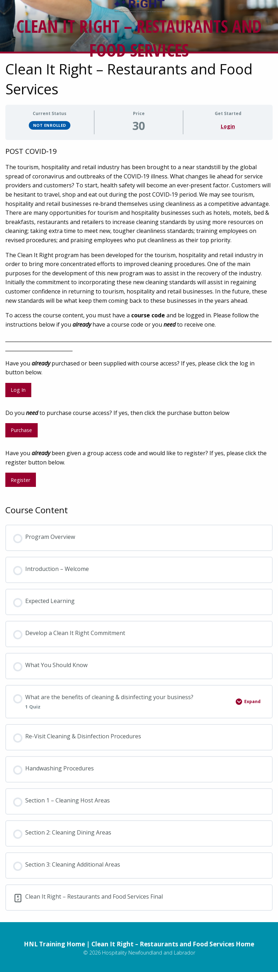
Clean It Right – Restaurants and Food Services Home (172, 944)
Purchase (21, 430)
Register (20, 480)
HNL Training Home (54, 944)
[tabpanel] (139, 319)
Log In (18, 389)
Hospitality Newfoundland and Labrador (148, 952)
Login (228, 126)
